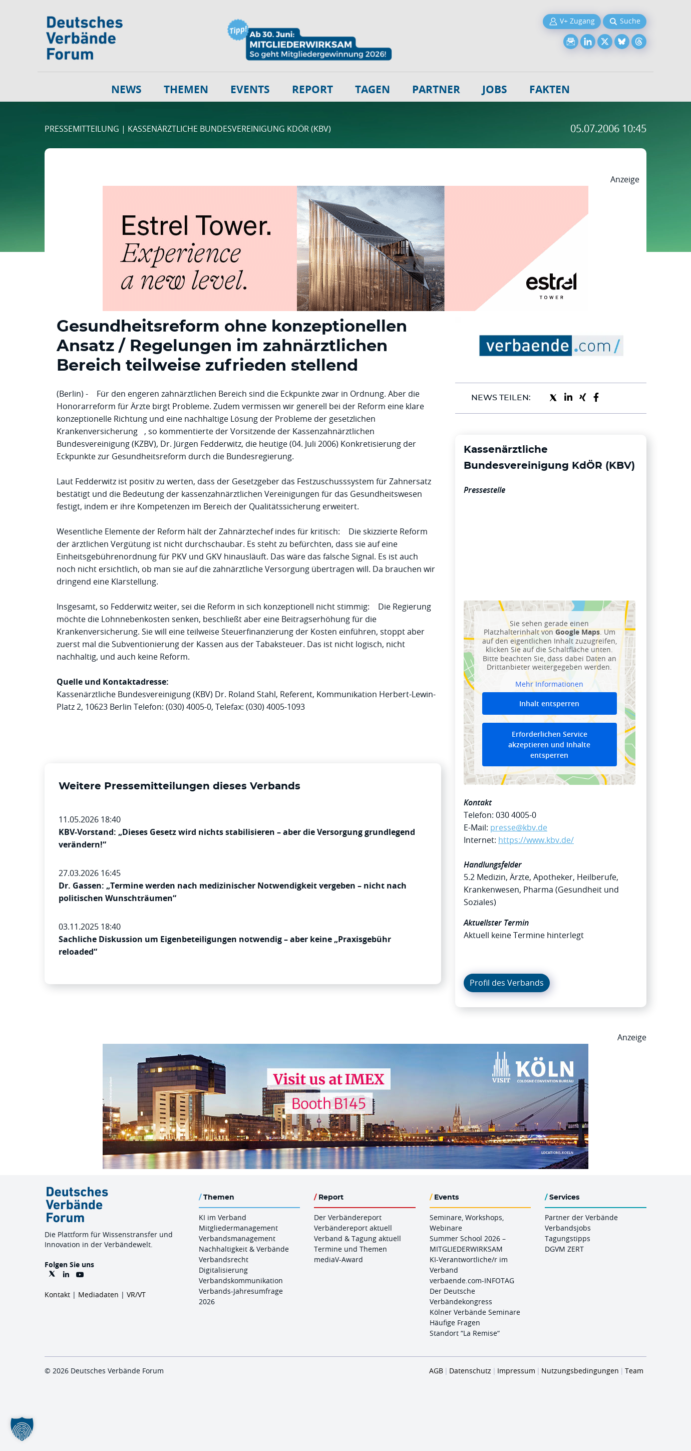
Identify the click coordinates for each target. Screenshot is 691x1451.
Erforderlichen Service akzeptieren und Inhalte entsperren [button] (549, 744)
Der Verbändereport (348, 1217)
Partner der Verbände (581, 1217)
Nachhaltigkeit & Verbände (244, 1249)
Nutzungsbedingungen (580, 1370)
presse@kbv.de (518, 827)
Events (250, 89)
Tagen (372, 89)
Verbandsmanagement (237, 1238)
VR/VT (136, 1294)
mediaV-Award (338, 1259)
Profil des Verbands (507, 982)
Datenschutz (470, 1370)
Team (634, 1370)
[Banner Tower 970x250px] (345, 191)
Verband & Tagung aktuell (357, 1238)
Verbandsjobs (568, 1228)
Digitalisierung (223, 1270)
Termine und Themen (350, 1249)
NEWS (126, 89)
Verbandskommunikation (241, 1280)
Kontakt (57, 1294)
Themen (186, 89)
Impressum (516, 1370)
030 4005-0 (516, 814)
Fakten (549, 89)
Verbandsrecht (223, 1259)
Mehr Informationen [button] (549, 683)
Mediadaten (98, 1294)
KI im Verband (222, 1217)
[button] (22, 1429)
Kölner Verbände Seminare (475, 1312)
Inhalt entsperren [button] (549, 703)
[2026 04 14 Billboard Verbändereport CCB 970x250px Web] (345, 1049)
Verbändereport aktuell (353, 1228)
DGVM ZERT (564, 1249)
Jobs (494, 89)
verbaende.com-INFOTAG (472, 1280)
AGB (436, 1370)
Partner (436, 89)
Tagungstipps (567, 1238)
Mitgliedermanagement (238, 1228)
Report (312, 89)
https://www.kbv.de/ (536, 839)
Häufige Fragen (455, 1322)
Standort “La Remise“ (465, 1333)
